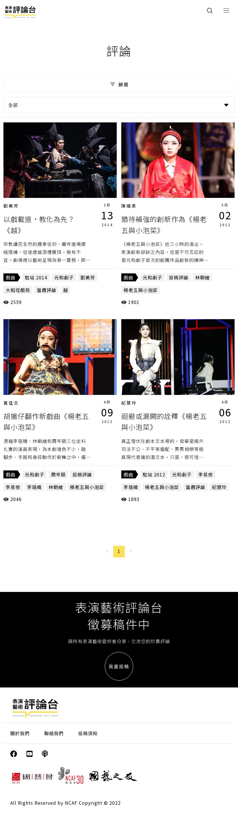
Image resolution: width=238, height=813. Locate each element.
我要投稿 (119, 666)
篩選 (118, 84)
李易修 (13, 487)
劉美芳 (11, 206)
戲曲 (10, 277)
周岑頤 (58, 474)
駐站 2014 (36, 277)
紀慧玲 (129, 403)
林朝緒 (202, 277)
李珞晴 (34, 487)
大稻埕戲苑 (18, 290)
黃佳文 (11, 403)
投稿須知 (88, 733)
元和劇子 (64, 277)
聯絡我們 (54, 733)
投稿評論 (178, 277)
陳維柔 (129, 206)
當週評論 (46, 290)
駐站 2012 (154, 474)
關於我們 (20, 733)
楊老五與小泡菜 (141, 290)
